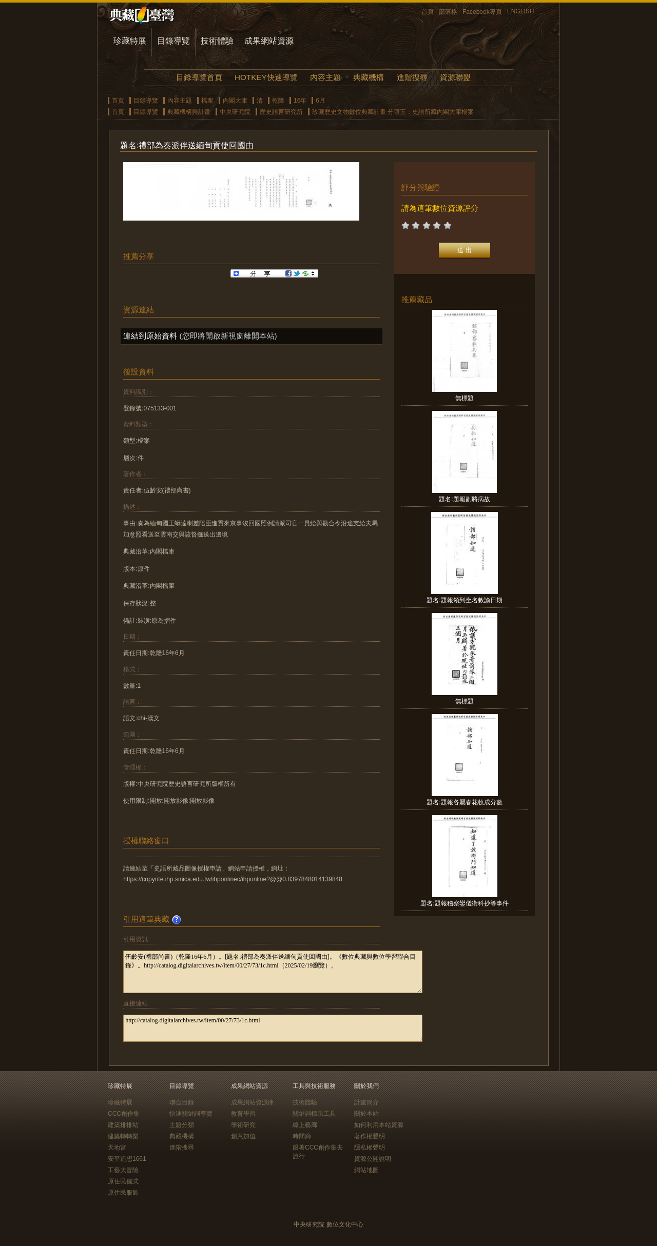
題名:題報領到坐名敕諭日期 (464, 600)
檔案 (207, 100)
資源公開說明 (372, 1158)
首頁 (427, 11)
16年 (300, 100)
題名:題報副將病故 (464, 499)
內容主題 (325, 77)
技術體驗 (217, 40)
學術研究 (243, 1125)
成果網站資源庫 (252, 1102)
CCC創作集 (124, 1113)
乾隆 (278, 100)
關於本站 (366, 1113)
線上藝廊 (305, 1125)
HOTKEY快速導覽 (266, 77)
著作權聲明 (369, 1136)
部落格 (448, 11)
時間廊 (302, 1136)
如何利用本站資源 (378, 1125)
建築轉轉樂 (123, 1136)
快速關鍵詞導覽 (190, 1113)
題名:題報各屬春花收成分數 (464, 802)
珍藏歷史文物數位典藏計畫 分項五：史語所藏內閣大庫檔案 (393, 111)
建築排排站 (123, 1125)
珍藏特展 (129, 40)
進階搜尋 (412, 77)
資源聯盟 (455, 77)
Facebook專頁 (482, 11)
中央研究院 (235, 111)
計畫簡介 (366, 1102)
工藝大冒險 (123, 1170)
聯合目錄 (181, 1102)
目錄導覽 (173, 40)
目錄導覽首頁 (199, 77)
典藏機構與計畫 (188, 111)
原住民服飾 (123, 1192)
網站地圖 (366, 1170)
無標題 (464, 398)
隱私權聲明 (369, 1147)
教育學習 (243, 1113)
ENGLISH (520, 11)
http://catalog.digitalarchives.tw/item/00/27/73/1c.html (272, 1028)
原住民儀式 (123, 1181)
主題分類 (181, 1125)
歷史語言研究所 (281, 111)
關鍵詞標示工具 (314, 1113)
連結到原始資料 (150, 335)
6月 (320, 100)
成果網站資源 (269, 40)
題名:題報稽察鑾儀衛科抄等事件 (464, 903)
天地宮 (117, 1147)
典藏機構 (368, 77)
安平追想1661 (127, 1158)
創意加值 (243, 1136)
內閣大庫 (235, 100)
